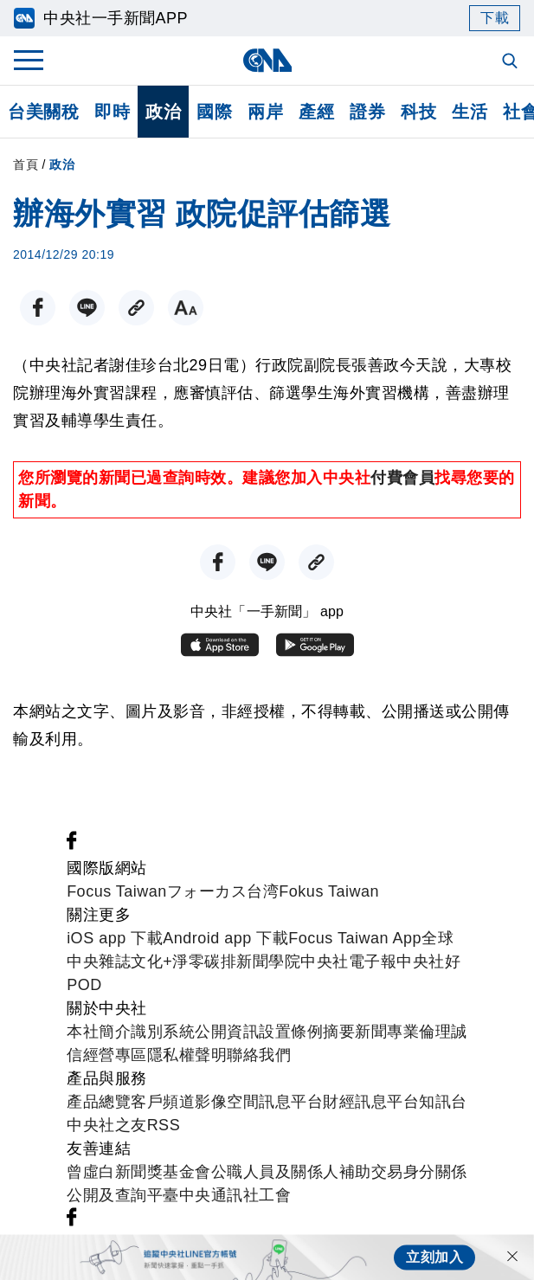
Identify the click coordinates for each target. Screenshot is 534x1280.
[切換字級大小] (185, 307)
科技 (418, 111)
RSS (164, 1125)
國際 (214, 111)
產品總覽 (99, 1101)
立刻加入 (434, 1257)
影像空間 (227, 1101)
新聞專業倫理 (403, 1031)
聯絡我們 (259, 1055)
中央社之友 (107, 1125)
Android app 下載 (225, 938)
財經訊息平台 (371, 1101)
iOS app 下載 (115, 938)
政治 (163, 111)
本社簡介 (99, 1031)
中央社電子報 (348, 961)
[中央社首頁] (267, 60)
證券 (367, 111)
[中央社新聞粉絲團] (72, 844)
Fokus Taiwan (329, 891)
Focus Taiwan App (354, 938)
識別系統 (163, 1031)
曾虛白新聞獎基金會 (139, 1171)
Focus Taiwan (117, 891)
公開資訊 (227, 1031)
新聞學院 (268, 961)
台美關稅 (43, 111)
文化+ (151, 961)
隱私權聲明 (187, 1055)
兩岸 (265, 111)
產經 (316, 111)
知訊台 (443, 1101)
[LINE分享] (87, 307)
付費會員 (402, 477)
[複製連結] (136, 307)
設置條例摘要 (307, 1031)
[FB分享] (37, 307)
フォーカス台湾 (223, 891)
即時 (112, 111)
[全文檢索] (511, 62)
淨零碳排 (204, 961)
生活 (469, 111)
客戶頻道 (163, 1101)
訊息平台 (291, 1101)
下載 (494, 17)
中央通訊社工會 (235, 1195)
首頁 (25, 164)
